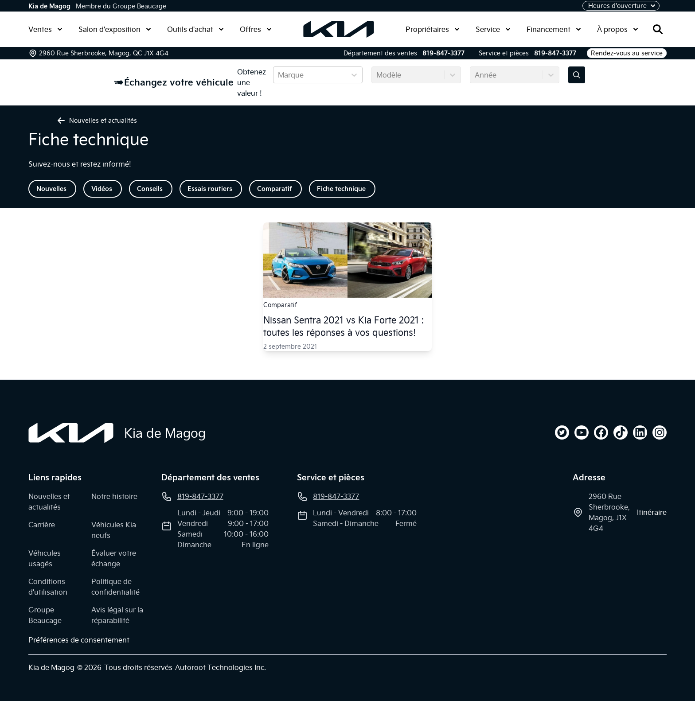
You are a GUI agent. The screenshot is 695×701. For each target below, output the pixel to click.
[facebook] (601, 432)
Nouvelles (51, 189)
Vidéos (101, 189)
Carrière (41, 525)
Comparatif (274, 189)
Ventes (45, 29)
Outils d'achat (195, 29)
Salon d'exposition (114, 29)
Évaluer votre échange (113, 558)
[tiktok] (620, 432)
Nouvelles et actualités (49, 501)
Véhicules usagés (44, 558)
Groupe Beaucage (45, 615)
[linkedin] (640, 432)
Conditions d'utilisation (47, 586)
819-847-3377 (443, 53)
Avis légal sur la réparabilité (117, 615)
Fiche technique (341, 189)
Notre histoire (114, 496)
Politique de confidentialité (115, 586)
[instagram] (659, 432)
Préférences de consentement (78, 640)
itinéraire (652, 512)
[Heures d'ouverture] (621, 6)
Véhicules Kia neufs (113, 530)
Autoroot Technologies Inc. (220, 667)
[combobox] (279, 75)
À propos (617, 29)
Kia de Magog (49, 6)
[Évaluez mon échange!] (576, 74)
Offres (256, 29)
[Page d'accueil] (70, 433)
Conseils (150, 189)
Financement (554, 29)
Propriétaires (433, 29)
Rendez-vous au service (627, 53)
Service (493, 29)
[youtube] (581, 432)
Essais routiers (209, 189)
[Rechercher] (658, 29)
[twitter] (562, 432)
